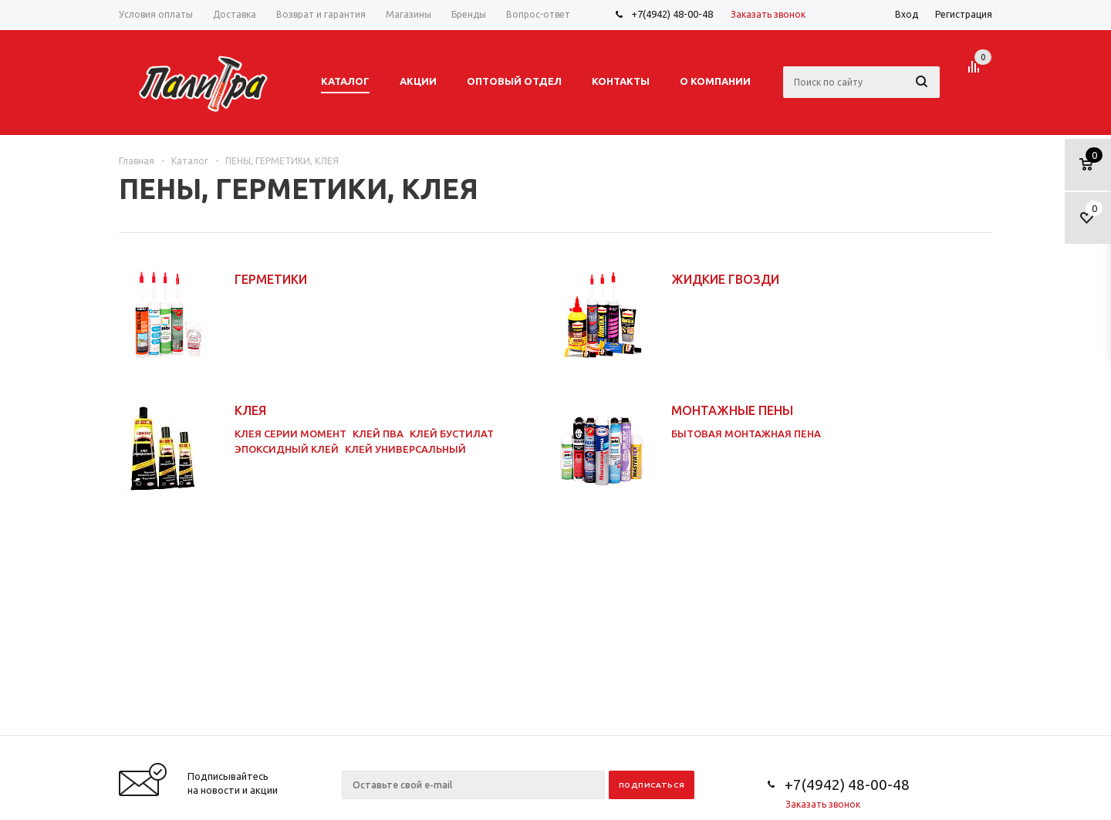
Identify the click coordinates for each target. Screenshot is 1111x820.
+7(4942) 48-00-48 (672, 13)
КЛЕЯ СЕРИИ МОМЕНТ (290, 433)
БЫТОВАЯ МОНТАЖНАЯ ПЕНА (746, 433)
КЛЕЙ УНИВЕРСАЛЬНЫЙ (405, 449)
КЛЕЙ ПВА (378, 433)
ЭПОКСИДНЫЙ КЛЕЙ (287, 449)
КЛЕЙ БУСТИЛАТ (452, 433)
